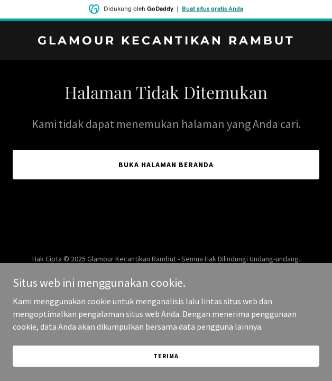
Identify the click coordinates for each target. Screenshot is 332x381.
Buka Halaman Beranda (166, 164)
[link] (166, 41)
